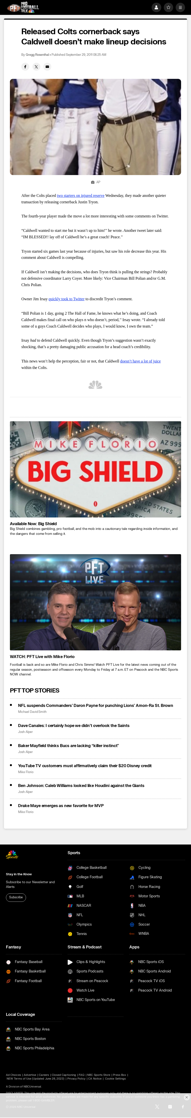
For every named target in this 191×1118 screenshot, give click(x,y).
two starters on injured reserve (81, 195)
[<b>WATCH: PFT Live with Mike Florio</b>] (95, 602)
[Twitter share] (36, 67)
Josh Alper (25, 732)
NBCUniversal (32, 1086)
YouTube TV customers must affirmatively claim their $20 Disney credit (85, 765)
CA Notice (95, 1079)
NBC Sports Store (98, 1075)
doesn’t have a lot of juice (140, 361)
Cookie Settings (115, 1079)
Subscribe (16, 897)
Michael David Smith (32, 712)
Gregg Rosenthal (37, 55)
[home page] (23, 7)
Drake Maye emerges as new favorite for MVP (61, 805)
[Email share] (47, 67)
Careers (44, 1075)
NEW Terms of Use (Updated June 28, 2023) (35, 1079)
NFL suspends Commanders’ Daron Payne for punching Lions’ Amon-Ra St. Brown (95, 705)
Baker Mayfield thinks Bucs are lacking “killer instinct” (68, 745)
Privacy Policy (76, 1079)
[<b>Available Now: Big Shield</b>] (95, 469)
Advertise (30, 1075)
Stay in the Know (19, 874)
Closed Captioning (64, 1075)
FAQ (81, 1075)
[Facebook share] (25, 67)
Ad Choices (13, 1075)
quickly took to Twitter (66, 299)
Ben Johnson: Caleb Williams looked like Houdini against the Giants (81, 785)
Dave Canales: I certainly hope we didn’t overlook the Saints (73, 725)
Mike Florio (25, 772)
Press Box (119, 1075)
